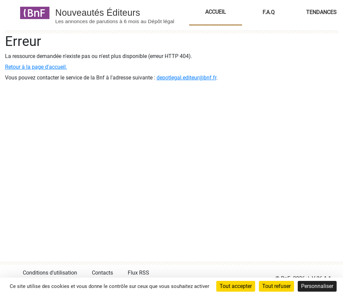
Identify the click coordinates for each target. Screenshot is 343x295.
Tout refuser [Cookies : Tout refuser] (276, 286)
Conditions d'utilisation (50, 273)
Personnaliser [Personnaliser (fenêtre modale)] (317, 286)
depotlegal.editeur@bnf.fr (186, 77)
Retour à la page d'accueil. (36, 67)
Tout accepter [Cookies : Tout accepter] (236, 286)
